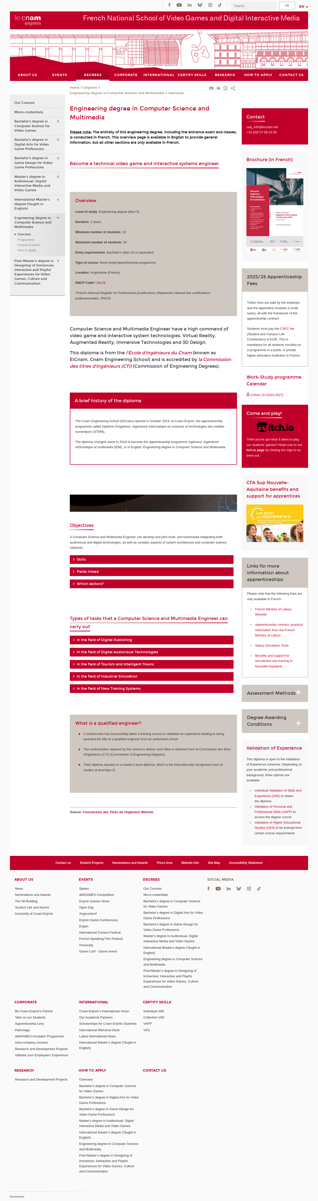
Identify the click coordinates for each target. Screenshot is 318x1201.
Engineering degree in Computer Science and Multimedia (117, 93)
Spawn (84, 888)
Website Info (190, 862)
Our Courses (24, 103)
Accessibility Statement (246, 862)
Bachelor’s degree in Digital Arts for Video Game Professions (31, 144)
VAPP (147, 1023)
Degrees (90, 88)
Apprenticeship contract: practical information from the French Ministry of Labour (279, 630)
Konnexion (17, 1196)
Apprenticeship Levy (29, 1023)
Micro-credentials (28, 112)
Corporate (25, 1002)
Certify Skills (157, 1002)
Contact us (63, 862)
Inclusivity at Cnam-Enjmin (34, 913)
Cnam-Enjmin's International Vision (104, 1011)
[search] (253, 6)
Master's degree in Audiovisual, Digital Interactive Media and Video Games (32, 183)
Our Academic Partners (96, 1017)
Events (86, 879)
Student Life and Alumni (32, 907)
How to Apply (26, 250)
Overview (176, 93)
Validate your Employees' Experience (41, 1055)
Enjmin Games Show (94, 901)
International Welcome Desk (99, 1030)
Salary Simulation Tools (272, 645)
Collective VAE (153, 1017)
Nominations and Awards (130, 862)
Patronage (22, 1030)
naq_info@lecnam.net (262, 127)
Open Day (86, 907)
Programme (25, 239)
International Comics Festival (100, 932)
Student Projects (91, 862)
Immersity (86, 945)
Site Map (214, 862)
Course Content (28, 245)
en (301, 6)
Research (24, 1070)
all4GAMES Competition (96, 895)
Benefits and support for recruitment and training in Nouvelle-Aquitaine (273, 661)
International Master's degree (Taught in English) (32, 203)
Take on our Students (30, 1017)
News (19, 888)
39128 (100, 283)
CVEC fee (287, 328)
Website (118, 812)
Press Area (164, 862)
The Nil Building (26, 901)
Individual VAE (153, 1011)
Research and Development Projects (41, 1049)
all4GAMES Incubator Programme (39, 1036)
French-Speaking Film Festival (101, 939)
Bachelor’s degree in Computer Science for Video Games (32, 125)
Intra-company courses (31, 1042)
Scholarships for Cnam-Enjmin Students (108, 1023)
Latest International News (97, 1036)
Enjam (83, 926)
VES (146, 1030)
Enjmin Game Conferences (98, 920)
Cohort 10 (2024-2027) (267, 395)
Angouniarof (88, 913)
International (93, 1002)
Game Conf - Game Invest (98, 951)
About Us (23, 879)
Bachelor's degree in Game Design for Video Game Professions (33, 162)
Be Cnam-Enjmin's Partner (34, 1011)
